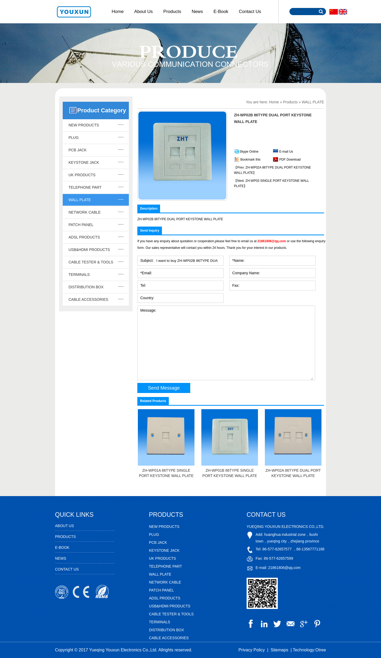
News (197, 11)
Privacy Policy (251, 650)
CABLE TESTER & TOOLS (91, 262)
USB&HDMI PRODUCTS (89, 250)
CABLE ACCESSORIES (88, 299)
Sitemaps (279, 650)
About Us (143, 11)
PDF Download (289, 159)
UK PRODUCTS (82, 175)
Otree (320, 650)
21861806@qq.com (271, 241)
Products (172, 11)
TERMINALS (79, 274)
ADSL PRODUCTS (84, 237)
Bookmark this (251, 159)
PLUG (74, 137)
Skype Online (248, 151)
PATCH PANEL (81, 225)
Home (118, 11)
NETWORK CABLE (85, 212)
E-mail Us (286, 151)
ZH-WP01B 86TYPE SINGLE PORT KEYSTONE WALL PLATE (229, 473)
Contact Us (250, 11)
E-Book (221, 11)
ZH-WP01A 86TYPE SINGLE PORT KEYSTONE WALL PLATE (166, 473)
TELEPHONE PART (85, 187)
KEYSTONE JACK (84, 162)
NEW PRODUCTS (84, 125)
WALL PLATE (80, 200)
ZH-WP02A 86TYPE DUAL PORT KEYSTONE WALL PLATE (293, 473)
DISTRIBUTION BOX (86, 287)
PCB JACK (78, 150)
